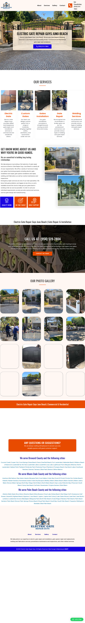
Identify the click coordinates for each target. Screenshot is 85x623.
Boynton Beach (28, 494)
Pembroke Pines (41, 467)
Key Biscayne (40, 481)
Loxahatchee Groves (14, 499)
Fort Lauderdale (59, 462)
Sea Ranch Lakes (70, 467)
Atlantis (4, 494)
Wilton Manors (58, 469)
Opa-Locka (58, 483)
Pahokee (63, 499)
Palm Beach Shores (13, 501)
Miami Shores (7, 483)
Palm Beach (70, 499)
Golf (69, 494)
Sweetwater (44, 485)
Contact (62, 5)
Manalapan (25, 499)
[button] (76, 619)
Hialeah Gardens (13, 481)
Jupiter (40, 496)
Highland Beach (17, 496)
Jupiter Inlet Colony (50, 496)
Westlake (36, 503)
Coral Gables (43, 478)
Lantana (4, 499)
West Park (44, 469)
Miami (52, 481)
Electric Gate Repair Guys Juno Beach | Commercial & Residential (42, 404)
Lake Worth (79, 496)
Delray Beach (56, 494)
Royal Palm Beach (44, 501)
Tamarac (37, 469)
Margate (69, 465)
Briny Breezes (38, 494)
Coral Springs (25, 462)
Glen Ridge (64, 494)
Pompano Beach (59, 467)
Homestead (22, 481)
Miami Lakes (78, 481)
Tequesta (73, 501)
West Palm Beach (45, 503)
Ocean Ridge (56, 499)
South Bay (54, 501)
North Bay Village (27, 483)
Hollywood (10, 465)
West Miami (64, 485)
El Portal (62, 478)
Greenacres (75, 494)
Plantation (50, 467)
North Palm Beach (45, 499)
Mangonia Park (34, 499)
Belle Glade (11, 494)
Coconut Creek (7, 462)
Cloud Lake (47, 494)
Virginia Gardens (54, 485)
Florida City (69, 478)
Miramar (75, 465)
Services (47, 5)
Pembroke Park (30, 467)
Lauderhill (45, 465)
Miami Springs (16, 483)
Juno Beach (33, 496)
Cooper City (16, 462)
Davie (41, 462)
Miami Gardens (68, 481)
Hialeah (4, 481)
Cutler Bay (51, 478)
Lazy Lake (52, 465)
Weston (50, 469)
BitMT (66, 549)
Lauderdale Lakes (35, 465)
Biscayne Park (33, 478)
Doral (57, 478)
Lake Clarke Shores (62, 496)
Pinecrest (75, 483)
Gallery (54, 5)
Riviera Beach (33, 501)
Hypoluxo (26, 496)
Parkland (21, 467)
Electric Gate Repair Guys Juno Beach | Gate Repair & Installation (42, 222)
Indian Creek (31, 481)
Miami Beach (59, 481)
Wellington (80, 501)
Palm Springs (24, 501)
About (39, 5)
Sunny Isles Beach (27, 485)
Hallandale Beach (70, 462)
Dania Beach (34, 462)
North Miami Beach (48, 483)
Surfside (37, 485)
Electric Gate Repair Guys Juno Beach (42, 33)
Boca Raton (19, 494)
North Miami (37, 483)
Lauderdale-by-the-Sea (22, 465)
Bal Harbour (12, 478)
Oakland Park (14, 467)
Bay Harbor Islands (22, 478)
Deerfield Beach (48, 462)
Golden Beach (78, 478)
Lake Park (72, 496)
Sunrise (31, 469)
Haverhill (9, 496)
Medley (47, 481)
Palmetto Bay (67, 483)
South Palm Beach (63, 501)
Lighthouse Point (61, 465)
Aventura (5, 478)
